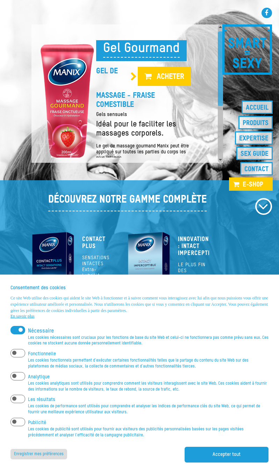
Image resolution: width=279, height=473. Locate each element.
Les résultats (41, 399)
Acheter (170, 77)
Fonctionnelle (42, 353)
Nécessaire (41, 331)
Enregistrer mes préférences (39, 454)
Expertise (254, 138)
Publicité (37, 422)
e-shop (253, 184)
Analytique (39, 376)
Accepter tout (227, 454)
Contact (256, 169)
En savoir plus (22, 316)
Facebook (267, 13)
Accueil (257, 107)
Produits (256, 123)
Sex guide (255, 154)
